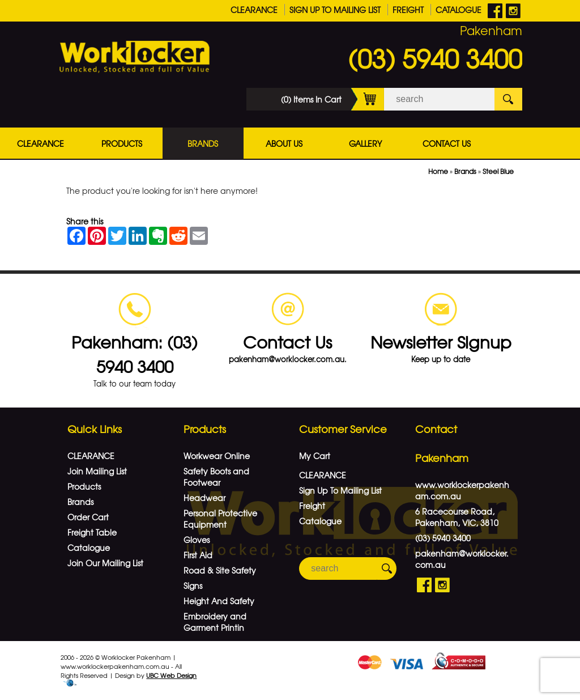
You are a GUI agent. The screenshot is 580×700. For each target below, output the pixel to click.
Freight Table (92, 532)
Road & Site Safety (220, 570)
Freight (408, 9)
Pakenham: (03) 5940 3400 (134, 353)
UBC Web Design (171, 675)
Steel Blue (498, 171)
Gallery (365, 143)
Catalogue (458, 9)
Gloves (197, 539)
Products (121, 143)
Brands (202, 143)
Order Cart (88, 517)
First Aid (198, 555)
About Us (284, 143)
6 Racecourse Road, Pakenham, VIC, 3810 (456, 517)
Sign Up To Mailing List (335, 9)
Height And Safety (219, 600)
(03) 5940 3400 (435, 58)
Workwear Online (217, 455)
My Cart (314, 455)
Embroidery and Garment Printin (215, 621)
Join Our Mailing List (105, 563)
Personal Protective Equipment (220, 518)
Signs (193, 585)
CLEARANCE (254, 9)
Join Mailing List (97, 471)
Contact (436, 428)
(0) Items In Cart (332, 99)
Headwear (204, 497)
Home (438, 171)
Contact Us (447, 143)
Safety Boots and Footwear (216, 476)
